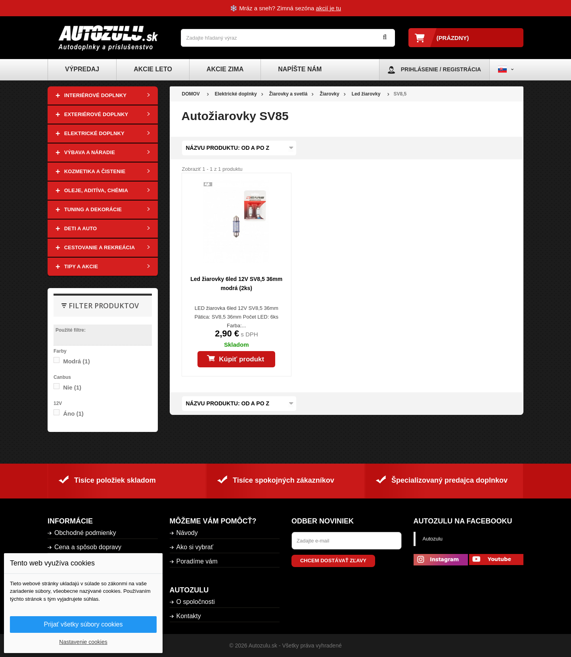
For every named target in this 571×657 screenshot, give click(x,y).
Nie (72, 387)
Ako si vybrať (194, 547)
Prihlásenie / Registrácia (441, 69)
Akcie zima (225, 69)
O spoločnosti (195, 601)
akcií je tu (328, 8)
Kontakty (188, 616)
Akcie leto (153, 69)
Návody (187, 532)
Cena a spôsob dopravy (87, 547)
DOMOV (191, 94)
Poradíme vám (197, 561)
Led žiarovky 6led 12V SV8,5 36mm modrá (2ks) (236, 283)
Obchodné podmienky (85, 532)
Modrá (76, 361)
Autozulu (433, 539)
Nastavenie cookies (83, 642)
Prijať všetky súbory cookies (83, 624)
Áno (73, 413)
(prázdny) (453, 37)
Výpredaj (82, 69)
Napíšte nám (300, 69)
